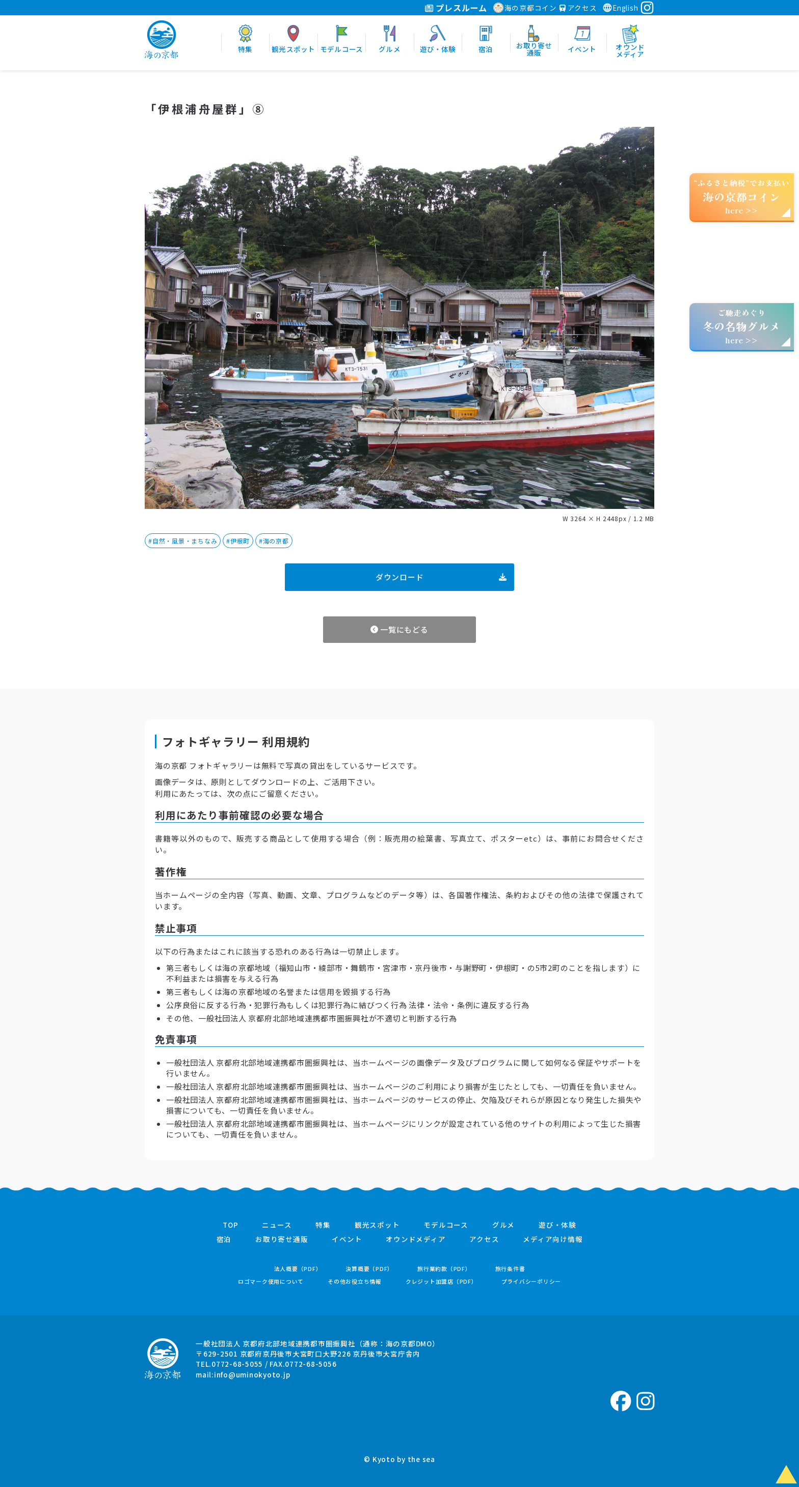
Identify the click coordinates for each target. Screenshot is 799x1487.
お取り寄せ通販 (281, 1239)
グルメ (503, 1225)
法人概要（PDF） (298, 1269)
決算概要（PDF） (369, 1269)
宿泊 (224, 1239)
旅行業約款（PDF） (444, 1269)
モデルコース (445, 1225)
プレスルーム (456, 8)
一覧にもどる (399, 629)
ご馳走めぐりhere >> (741, 326)
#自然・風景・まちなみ (182, 540)
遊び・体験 (557, 1225)
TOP (230, 1225)
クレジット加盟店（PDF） (441, 1281)
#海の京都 (274, 540)
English (620, 8)
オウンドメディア (415, 1239)
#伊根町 (238, 540)
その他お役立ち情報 (355, 1281)
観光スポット (377, 1225)
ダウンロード (441, 577)
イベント (347, 1239)
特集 (323, 1225)
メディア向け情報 (552, 1239)
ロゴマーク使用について (271, 1281)
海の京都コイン (525, 8)
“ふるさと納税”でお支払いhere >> (742, 196)
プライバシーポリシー (531, 1281)
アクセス (578, 8)
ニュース (276, 1225)
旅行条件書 (510, 1269)
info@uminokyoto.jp (252, 1374)
